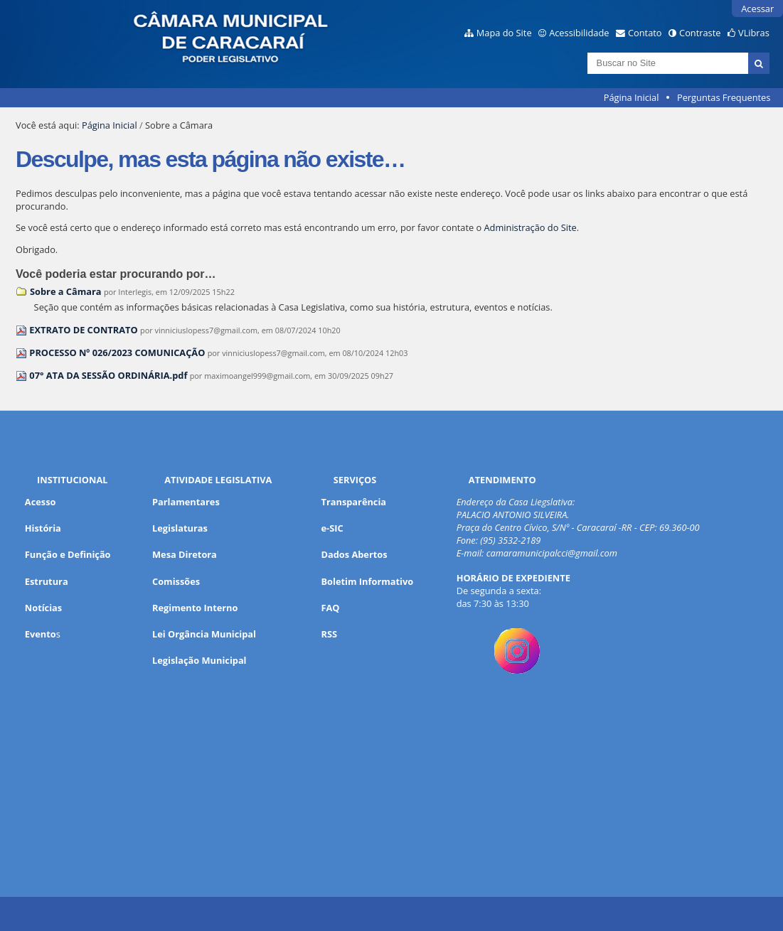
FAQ (330, 607)
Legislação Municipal (199, 660)
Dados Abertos (354, 554)
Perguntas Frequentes (723, 97)
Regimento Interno (195, 607)
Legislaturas (180, 528)
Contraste (699, 32)
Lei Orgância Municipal (204, 634)
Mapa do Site (504, 32)
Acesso (40, 501)
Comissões (176, 581)
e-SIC (332, 528)
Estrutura (46, 581)
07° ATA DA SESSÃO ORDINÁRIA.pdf (108, 375)
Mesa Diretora (184, 554)
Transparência (354, 501)
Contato (645, 32)
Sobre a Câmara (66, 291)
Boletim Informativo (367, 581)
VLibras (753, 32)
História (43, 528)
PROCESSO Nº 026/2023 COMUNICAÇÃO (118, 352)
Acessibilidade (579, 32)
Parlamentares (186, 501)
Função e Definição (68, 554)
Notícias (43, 607)
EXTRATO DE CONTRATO (83, 329)
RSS (329, 634)
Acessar (757, 8)
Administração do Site (530, 227)
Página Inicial (631, 97)
